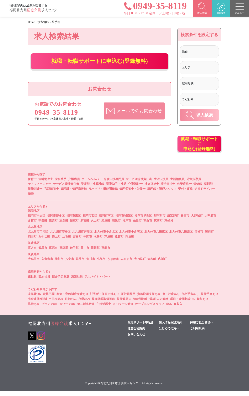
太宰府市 (210, 220)
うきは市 (113, 263)
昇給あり (33, 308)
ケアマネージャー (39, 188)
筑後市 (80, 263)
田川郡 (95, 252)
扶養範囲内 (124, 304)
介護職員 (74, 183)
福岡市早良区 (143, 220)
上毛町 (66, 241)
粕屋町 (105, 225)
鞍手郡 (74, 252)
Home (31, 22)
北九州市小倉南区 (131, 236)
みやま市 (126, 263)
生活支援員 (161, 183)
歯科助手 (60, 183)
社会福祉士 (151, 188)
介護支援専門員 (114, 183)
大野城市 (197, 220)
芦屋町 (108, 241)
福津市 (126, 225)
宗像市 (116, 225)
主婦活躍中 (103, 308)
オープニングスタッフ (149, 308)
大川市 (90, 263)
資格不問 (48, 299)
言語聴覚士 (51, 193)
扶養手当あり (209, 299)
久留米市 (47, 263)
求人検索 (199, 115)
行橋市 (199, 236)
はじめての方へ (169, 333)
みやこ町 (44, 241)
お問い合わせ (136, 339)
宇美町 (42, 225)
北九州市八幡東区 (156, 236)
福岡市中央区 (36, 220)
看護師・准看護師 (92, 188)
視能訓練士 (35, 193)
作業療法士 (184, 188)
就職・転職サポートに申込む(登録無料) (99, 63)
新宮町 (84, 225)
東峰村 (168, 225)
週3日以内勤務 (158, 304)
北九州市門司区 (38, 236)
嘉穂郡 (63, 252)
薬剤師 (208, 188)
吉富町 (77, 241)
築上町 (56, 241)
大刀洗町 (140, 263)
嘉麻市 (53, 252)
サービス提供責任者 (139, 183)
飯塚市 (42, 252)
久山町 (95, 225)
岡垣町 (129, 241)
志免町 (63, 225)
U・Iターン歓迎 (123, 308)
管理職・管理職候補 (73, 193)
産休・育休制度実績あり (72, 299)
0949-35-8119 (58, 119)
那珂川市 (159, 220)
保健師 (197, 188)
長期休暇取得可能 (103, 304)
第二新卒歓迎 (86, 308)
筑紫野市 (173, 220)
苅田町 (32, 241)
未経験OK (34, 299)
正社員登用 (128, 299)
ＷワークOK (67, 308)
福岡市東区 (73, 220)
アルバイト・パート (97, 281)
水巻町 (98, 241)
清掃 (31, 198)
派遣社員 (77, 281)
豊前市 (209, 236)
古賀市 (32, 225)
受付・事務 (185, 193)
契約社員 (44, 281)
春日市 (185, 220)
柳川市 (59, 263)
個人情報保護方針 (170, 327)
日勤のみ (70, 304)
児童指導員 (193, 183)
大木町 (151, 263)
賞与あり (202, 304)
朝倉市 (147, 225)
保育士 (32, 183)
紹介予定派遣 (60, 281)
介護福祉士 (135, 188)
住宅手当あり (190, 299)
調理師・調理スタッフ (161, 193)
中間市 (87, 241)
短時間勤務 (140, 304)
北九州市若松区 (60, 236)
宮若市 (105, 252)
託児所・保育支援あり (104, 299)
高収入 (178, 308)
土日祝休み (56, 304)
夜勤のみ (84, 304)
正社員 (32, 281)
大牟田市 (33, 263)
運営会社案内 (136, 333)
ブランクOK (49, 308)
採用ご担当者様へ (201, 327)
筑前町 (158, 225)
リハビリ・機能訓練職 (103, 193)
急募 (169, 308)
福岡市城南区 (124, 220)
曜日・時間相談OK (182, 304)
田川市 (84, 252)
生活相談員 (177, 183)
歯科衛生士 (45, 183)
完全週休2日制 (37, 304)
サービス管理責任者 (66, 188)
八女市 (69, 263)
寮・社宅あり (171, 299)
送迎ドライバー (205, 193)
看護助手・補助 (116, 188)
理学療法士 (168, 188)
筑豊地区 (43, 22)
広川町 (162, 263)
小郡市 (101, 263)
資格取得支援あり (148, 299)
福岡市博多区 (56, 220)
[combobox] (204, 52)
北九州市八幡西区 (181, 236)
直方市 (32, 252)
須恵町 (74, 225)
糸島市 (137, 225)
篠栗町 (53, 225)
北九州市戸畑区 (82, 236)
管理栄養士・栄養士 (132, 193)
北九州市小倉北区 (106, 236)
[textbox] (204, 51)
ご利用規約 (197, 333)
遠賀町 (119, 241)
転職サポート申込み (141, 327)
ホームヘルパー (91, 183)
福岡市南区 (106, 220)
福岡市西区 (90, 220)
